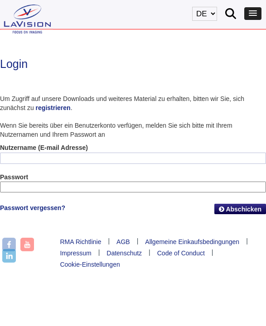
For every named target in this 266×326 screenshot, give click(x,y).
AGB (123, 241)
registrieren (53, 107)
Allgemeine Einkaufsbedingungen (192, 241)
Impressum (75, 253)
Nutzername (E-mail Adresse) (44, 147)
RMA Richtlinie (80, 241)
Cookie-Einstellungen (90, 264)
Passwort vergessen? (32, 207)
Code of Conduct (181, 253)
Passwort (14, 177)
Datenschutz (124, 253)
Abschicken (240, 209)
